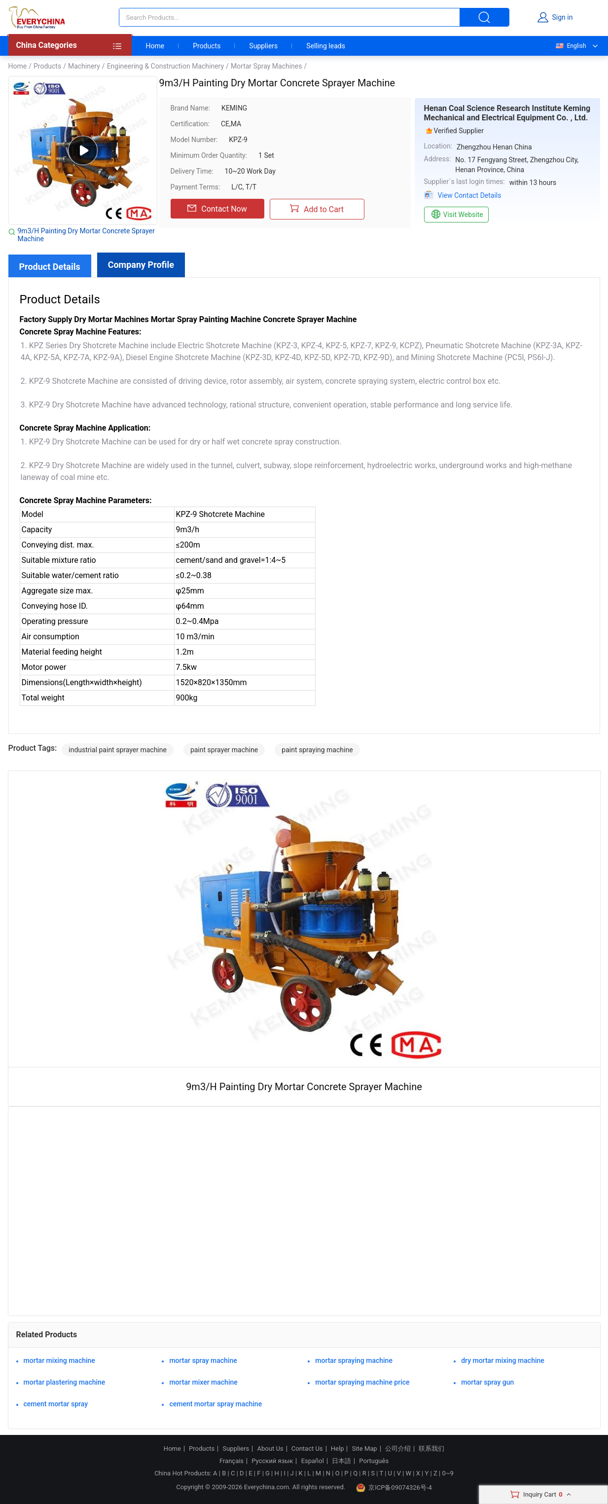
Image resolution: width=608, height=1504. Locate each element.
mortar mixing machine (59, 1360)
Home (155, 46)
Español (312, 1461)
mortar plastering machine (65, 1382)
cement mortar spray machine (215, 1404)
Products (206, 46)
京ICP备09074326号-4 (394, 1487)
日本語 (341, 1461)
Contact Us (307, 1449)
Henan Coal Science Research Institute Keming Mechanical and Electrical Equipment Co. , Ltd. (507, 113)
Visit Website (456, 215)
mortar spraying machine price (362, 1382)
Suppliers (263, 46)
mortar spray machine (203, 1360)
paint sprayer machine (224, 750)
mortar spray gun (487, 1382)
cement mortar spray (56, 1404)
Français (231, 1461)
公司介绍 (398, 1449)
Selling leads (325, 46)
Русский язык (272, 1461)
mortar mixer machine (203, 1382)
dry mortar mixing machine (502, 1360)
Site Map (364, 1449)
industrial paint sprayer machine (118, 750)
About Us (270, 1449)
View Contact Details (469, 195)
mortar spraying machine (354, 1360)
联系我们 (431, 1449)
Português (374, 1461)
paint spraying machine (317, 750)
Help (337, 1449)
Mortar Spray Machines (266, 66)
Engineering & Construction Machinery (165, 66)
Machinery (84, 66)
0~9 (447, 1473)
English (570, 45)
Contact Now (217, 209)
